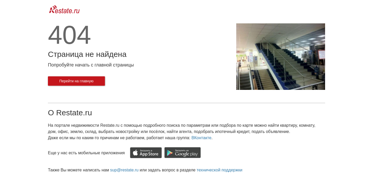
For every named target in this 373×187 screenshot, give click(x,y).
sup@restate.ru (124, 170)
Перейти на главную (76, 81)
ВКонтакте (201, 138)
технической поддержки (219, 170)
